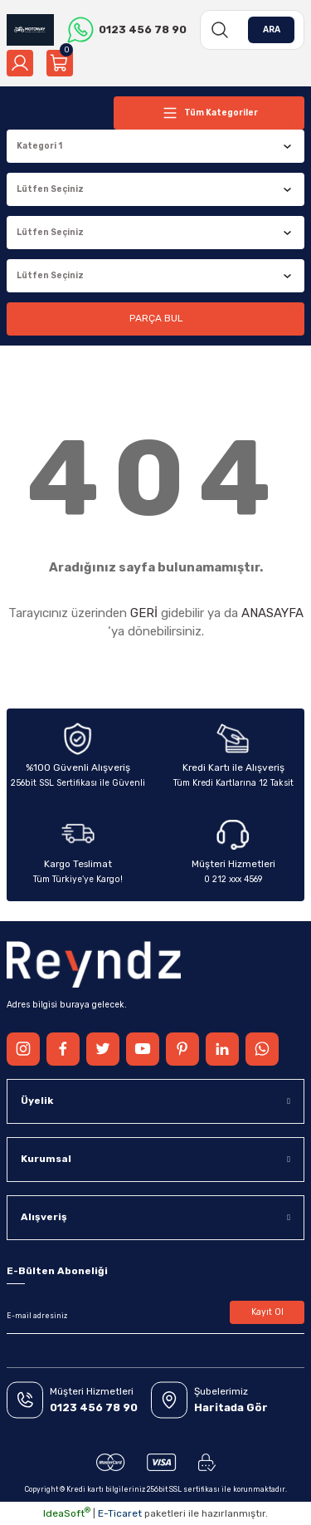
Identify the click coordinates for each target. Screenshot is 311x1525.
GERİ (144, 613)
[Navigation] (209, 113)
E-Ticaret (120, 1513)
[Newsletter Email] (155, 1315)
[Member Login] (20, 63)
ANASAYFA (272, 613)
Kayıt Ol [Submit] (267, 1312)
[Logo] (30, 30)
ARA (271, 29)
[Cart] (59, 63)
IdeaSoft (66, 1513)
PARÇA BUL (155, 318)
